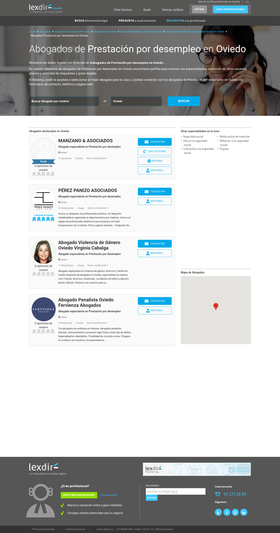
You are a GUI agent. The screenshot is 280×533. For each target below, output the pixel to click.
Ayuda (147, 9)
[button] (215, 306)
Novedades (152, 485)
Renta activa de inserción (235, 136)
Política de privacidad (43, 529)
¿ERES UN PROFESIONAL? (230, 9)
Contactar (155, 142)
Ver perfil (154, 171)
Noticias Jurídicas (172, 9)
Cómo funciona (123, 9)
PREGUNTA (137, 20)
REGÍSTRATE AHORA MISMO (79, 495)
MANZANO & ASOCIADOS (85, 140)
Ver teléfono (155, 152)
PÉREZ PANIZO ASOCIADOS (87, 190)
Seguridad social (193, 136)
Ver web (154, 161)
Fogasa (224, 148)
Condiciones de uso (75, 529)
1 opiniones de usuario (43, 215)
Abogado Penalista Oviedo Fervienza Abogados (86, 302)
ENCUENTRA (186, 20)
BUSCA (91, 20)
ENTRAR (199, 9)
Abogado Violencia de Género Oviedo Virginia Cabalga (89, 245)
